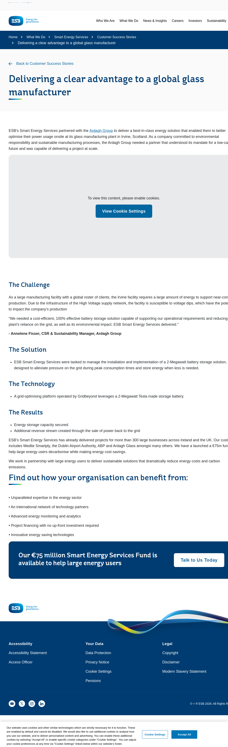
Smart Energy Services (71, 37)
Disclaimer (171, 662)
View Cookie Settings (124, 211)
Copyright (170, 653)
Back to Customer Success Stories (45, 64)
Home (13, 37)
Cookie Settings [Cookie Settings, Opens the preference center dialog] (155, 735)
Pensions (93, 681)
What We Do (36, 37)
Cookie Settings (99, 671)
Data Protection (98, 653)
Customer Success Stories (116, 37)
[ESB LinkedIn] (41, 703)
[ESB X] (22, 703)
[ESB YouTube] (12, 703)
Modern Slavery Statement (184, 671)
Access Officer (21, 662)
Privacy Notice (97, 662)
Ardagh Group (101, 131)
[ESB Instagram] (31, 703)
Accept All (184, 735)
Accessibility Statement (28, 653)
